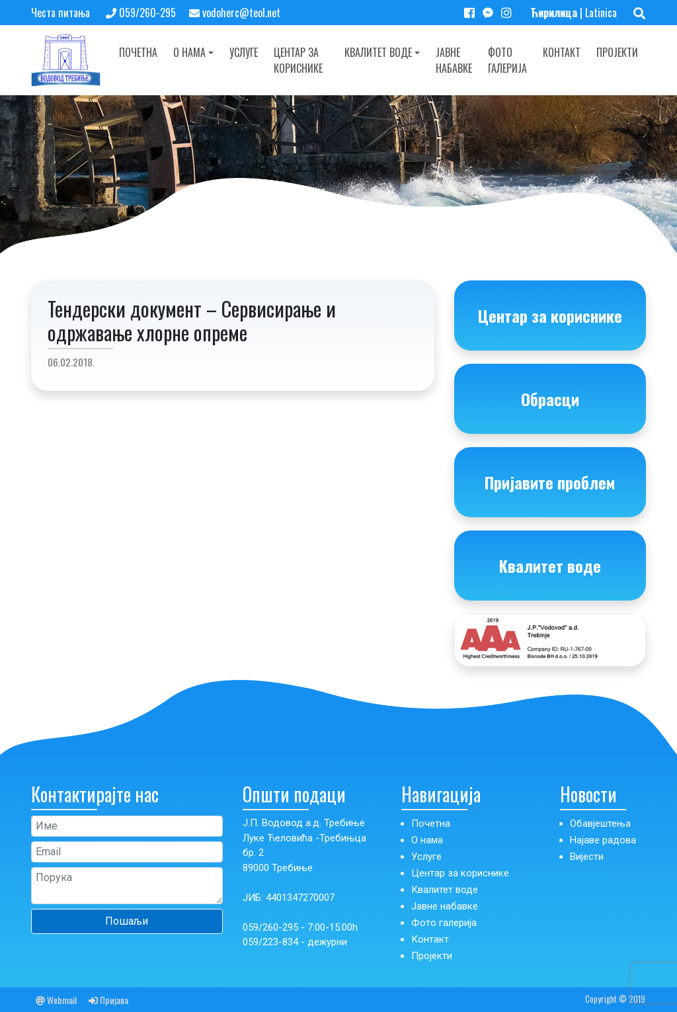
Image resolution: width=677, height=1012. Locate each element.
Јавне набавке (454, 60)
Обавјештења (600, 823)
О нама (189, 52)
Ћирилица (553, 13)
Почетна (138, 52)
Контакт (561, 52)
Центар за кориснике (298, 60)
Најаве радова (603, 840)
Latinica (601, 13)
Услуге (243, 52)
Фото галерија (507, 60)
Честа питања (60, 13)
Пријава (108, 1000)
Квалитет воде (378, 52)
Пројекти (617, 52)
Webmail (56, 1000)
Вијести (587, 857)
